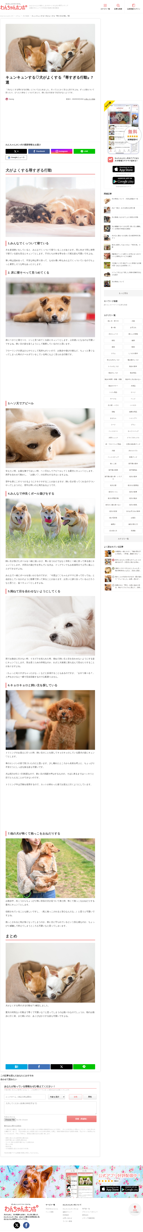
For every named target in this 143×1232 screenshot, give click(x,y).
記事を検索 (118, 9)
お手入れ (133, 327)
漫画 (113, 347)
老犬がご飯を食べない (113, 505)
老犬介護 (113, 485)
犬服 (113, 451)
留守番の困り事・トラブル (113, 478)
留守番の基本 (133, 463)
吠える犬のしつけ (113, 360)
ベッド (133, 399)
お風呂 (133, 518)
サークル (113, 399)
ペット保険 (49, 1212)
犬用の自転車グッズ (133, 444)
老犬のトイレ (113, 492)
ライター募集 (67, 1221)
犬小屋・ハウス (113, 405)
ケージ (133, 392)
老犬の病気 (133, 505)
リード (113, 425)
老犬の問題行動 (113, 498)
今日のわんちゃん (52, 1209)
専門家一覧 (86, 1209)
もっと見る (123, 293)
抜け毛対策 (113, 518)
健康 (133, 340)
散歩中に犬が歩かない (133, 379)
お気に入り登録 (89, 99)
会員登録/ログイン (133, 9)
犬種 (133, 321)
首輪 (113, 412)
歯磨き (113, 524)
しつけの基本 (133, 353)
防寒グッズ (133, 457)
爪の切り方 (113, 531)
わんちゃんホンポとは (70, 1209)
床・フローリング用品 (113, 444)
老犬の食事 (133, 492)
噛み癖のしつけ (133, 360)
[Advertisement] (28, 120)
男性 (90, 1097)
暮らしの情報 (133, 334)
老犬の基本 (133, 476)
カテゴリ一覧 (105, 9)
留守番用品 (133, 470)
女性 (75, 1097)
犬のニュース (113, 334)
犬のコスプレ (133, 451)
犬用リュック (113, 438)
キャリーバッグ (133, 431)
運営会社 (85, 1215)
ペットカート (113, 431)
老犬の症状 (113, 511)
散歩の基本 (133, 366)
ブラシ (133, 425)
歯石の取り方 (133, 524)
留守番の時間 (113, 470)
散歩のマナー (113, 386)
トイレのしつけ (113, 366)
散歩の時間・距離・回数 (113, 379)
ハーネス (133, 405)
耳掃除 (133, 531)
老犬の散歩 (133, 498)
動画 (133, 347)
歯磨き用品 (133, 412)
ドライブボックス (133, 438)
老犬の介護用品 (133, 485)
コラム (113, 353)
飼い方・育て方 (113, 321)
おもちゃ (113, 418)
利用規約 (66, 1215)
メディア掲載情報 (88, 1218)
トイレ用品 (113, 392)
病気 (113, 340)
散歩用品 (133, 373)
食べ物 (113, 327)
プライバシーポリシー (90, 1212)
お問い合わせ (67, 1218)
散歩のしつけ (113, 373)
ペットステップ (113, 457)
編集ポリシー (67, 1212)
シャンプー (133, 418)
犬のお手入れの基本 (133, 511)
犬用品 (133, 386)
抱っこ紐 (113, 463)
